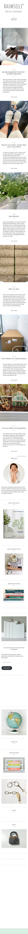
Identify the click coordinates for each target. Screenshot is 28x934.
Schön (14, 69)
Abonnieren (6, 668)
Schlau (14, 286)
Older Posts (22, 456)
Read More (14, 97)
